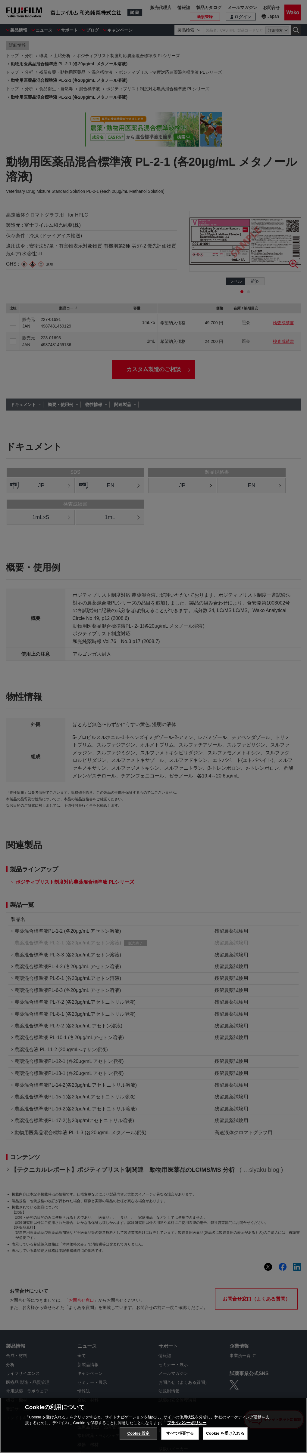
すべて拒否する (180, 1433)
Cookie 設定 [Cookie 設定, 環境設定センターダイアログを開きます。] (138, 1433)
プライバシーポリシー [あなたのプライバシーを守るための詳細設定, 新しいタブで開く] (186, 1423)
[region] (153, 1425)
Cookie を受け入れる (225, 1433)
